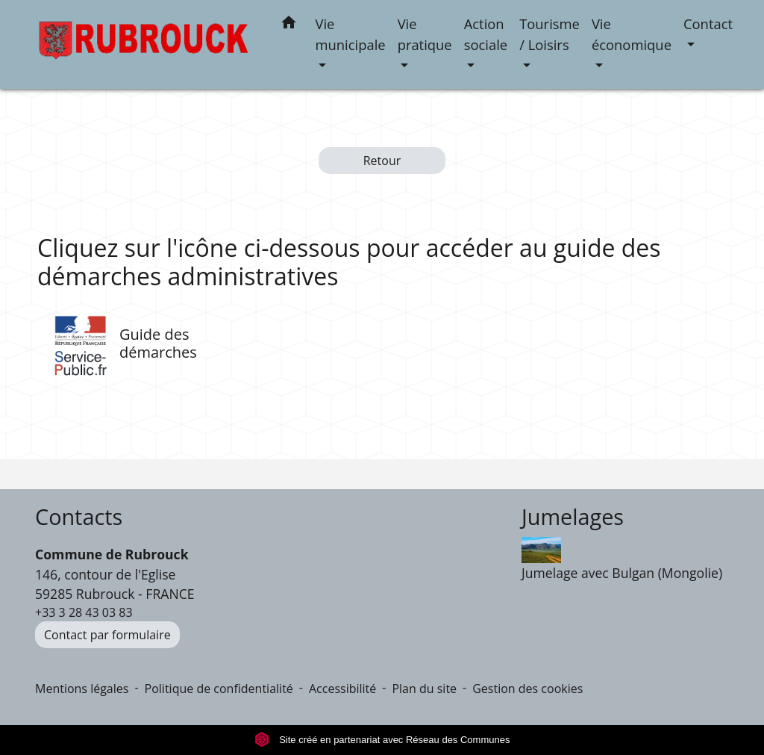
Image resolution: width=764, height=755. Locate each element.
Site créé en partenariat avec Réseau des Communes (382, 739)
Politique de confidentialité (219, 688)
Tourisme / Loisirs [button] (549, 34)
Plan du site (424, 688)
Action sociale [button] (485, 34)
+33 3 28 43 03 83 (84, 612)
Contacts (78, 517)
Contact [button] (708, 23)
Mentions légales (81, 688)
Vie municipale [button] (351, 34)
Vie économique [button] (631, 34)
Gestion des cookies (527, 688)
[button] (289, 25)
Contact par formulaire (107, 635)
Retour (382, 160)
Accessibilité (342, 688)
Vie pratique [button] (425, 34)
